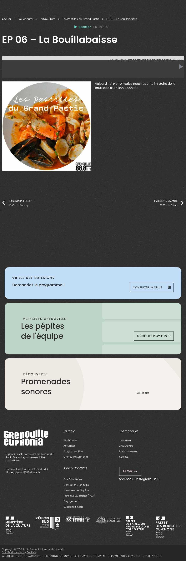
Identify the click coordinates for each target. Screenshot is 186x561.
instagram (143, 479)
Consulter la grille (152, 287)
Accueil (6, 19)
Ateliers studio (13, 556)
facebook (126, 479)
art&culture (48, 19)
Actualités (69, 445)
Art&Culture (126, 445)
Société (123, 456)
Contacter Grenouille (76, 484)
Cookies (31, 552)
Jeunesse (125, 440)
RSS (156, 479)
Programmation (73, 451)
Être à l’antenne (72, 479)
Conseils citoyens (93, 556)
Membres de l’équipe (76, 490)
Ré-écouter (26, 19)
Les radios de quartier (60, 556)
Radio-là (34, 556)
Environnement (128, 451)
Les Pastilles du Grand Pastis (81, 19)
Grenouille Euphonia (75, 456)
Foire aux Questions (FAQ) (79, 495)
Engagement (71, 501)
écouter (83, 27)
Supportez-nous (73, 506)
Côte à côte (153, 556)
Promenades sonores (125, 556)
